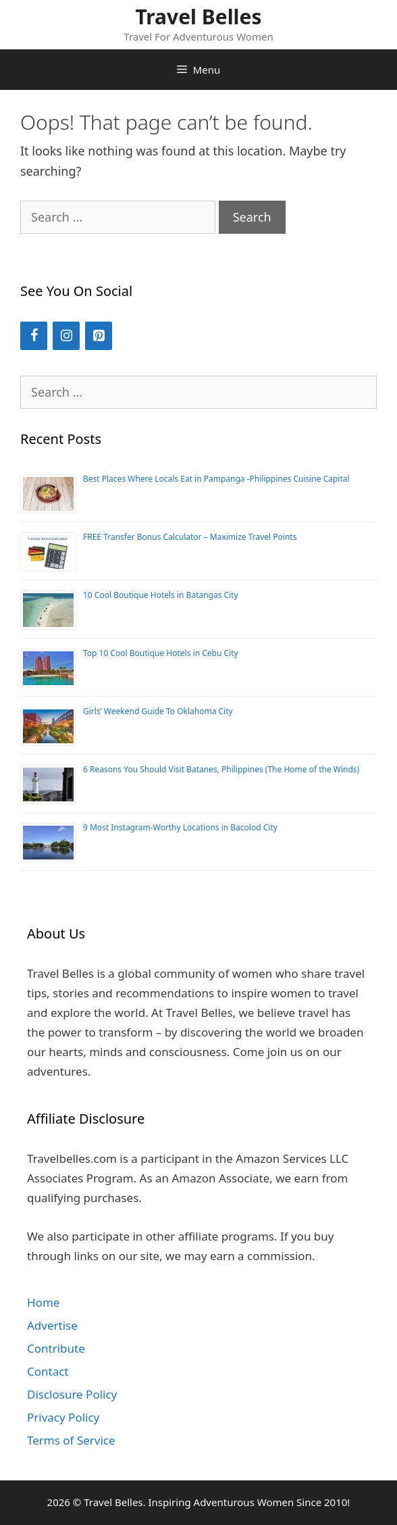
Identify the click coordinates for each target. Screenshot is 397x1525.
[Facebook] (33, 336)
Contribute (56, 1348)
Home (43, 1302)
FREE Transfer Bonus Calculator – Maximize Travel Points (189, 537)
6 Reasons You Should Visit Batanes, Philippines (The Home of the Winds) (221, 769)
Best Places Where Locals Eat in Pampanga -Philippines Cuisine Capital (216, 478)
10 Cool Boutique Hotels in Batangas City (160, 595)
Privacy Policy (63, 1417)
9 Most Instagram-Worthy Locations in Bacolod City (180, 827)
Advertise (52, 1325)
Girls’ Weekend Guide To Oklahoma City (158, 711)
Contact (48, 1371)
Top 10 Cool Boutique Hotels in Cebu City (160, 653)
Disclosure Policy (72, 1394)
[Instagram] (66, 336)
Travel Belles (198, 16)
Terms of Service (71, 1440)
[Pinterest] (98, 336)
